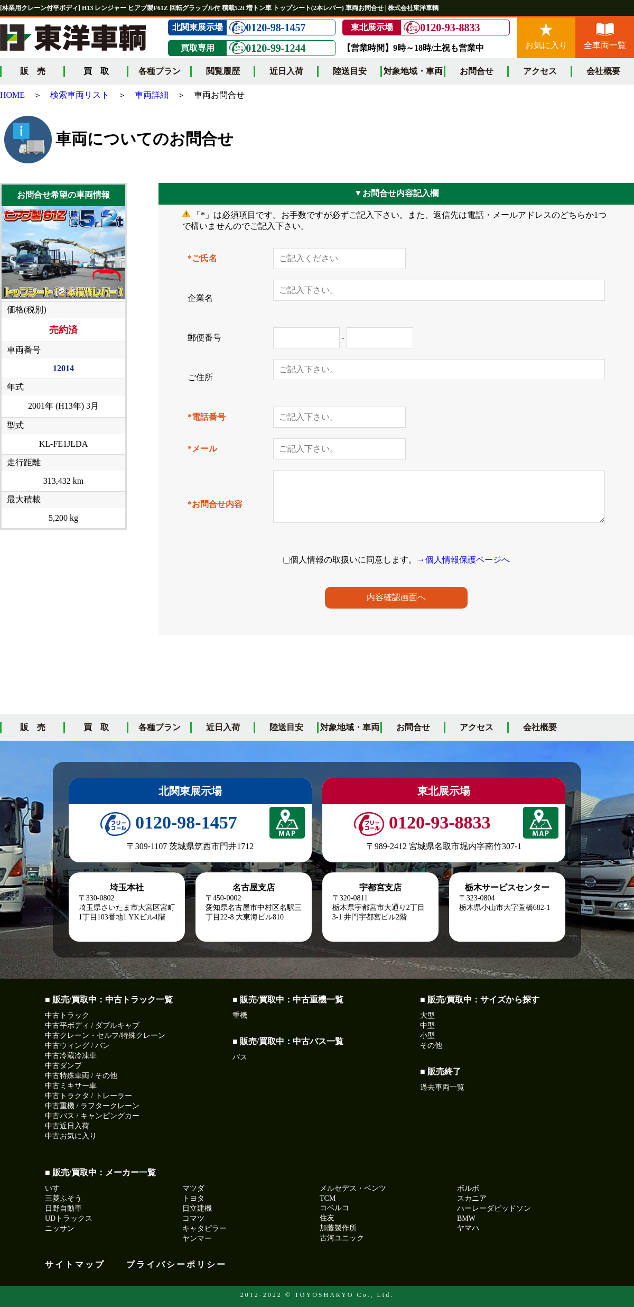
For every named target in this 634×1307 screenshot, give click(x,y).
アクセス (540, 71)
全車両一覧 (605, 36)
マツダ (193, 1188)
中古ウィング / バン (77, 1046)
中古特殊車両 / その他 (81, 1076)
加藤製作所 (338, 1228)
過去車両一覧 (442, 1087)
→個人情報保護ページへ (463, 559)
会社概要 (603, 71)
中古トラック (67, 1015)
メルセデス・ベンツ (353, 1188)
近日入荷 (286, 71)
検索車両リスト (79, 94)
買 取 (96, 727)
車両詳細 (152, 94)
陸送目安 (350, 71)
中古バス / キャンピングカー (92, 1116)
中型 (427, 1025)
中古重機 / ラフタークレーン (92, 1106)
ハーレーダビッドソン (494, 1208)
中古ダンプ (63, 1066)
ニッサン (59, 1228)
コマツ (193, 1218)
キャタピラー (204, 1228)
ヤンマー (197, 1238)
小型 (427, 1035)
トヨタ (193, 1198)
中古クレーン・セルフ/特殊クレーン (105, 1035)
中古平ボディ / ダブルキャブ (92, 1025)
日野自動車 (63, 1208)
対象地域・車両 (413, 71)
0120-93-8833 (442, 27)
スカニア (472, 1198)
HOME (12, 94)
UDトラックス (68, 1218)
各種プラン (159, 71)
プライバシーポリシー (176, 1264)
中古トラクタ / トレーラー (88, 1096)
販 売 (32, 71)
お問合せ (476, 71)
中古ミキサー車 (71, 1086)
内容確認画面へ (396, 597)
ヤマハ (468, 1228)
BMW (466, 1218)
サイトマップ (75, 1264)
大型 (427, 1015)
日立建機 (197, 1208)
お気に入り (546, 36)
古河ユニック (342, 1238)
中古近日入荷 (67, 1126)
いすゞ (56, 1188)
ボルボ (468, 1188)
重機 (239, 1015)
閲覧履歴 (223, 71)
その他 (431, 1046)
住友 (327, 1218)
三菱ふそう (63, 1198)
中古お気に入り (71, 1136)
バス (239, 1057)
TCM (327, 1198)
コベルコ (334, 1208)
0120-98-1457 (267, 27)
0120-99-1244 (267, 47)
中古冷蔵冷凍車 (71, 1056)
